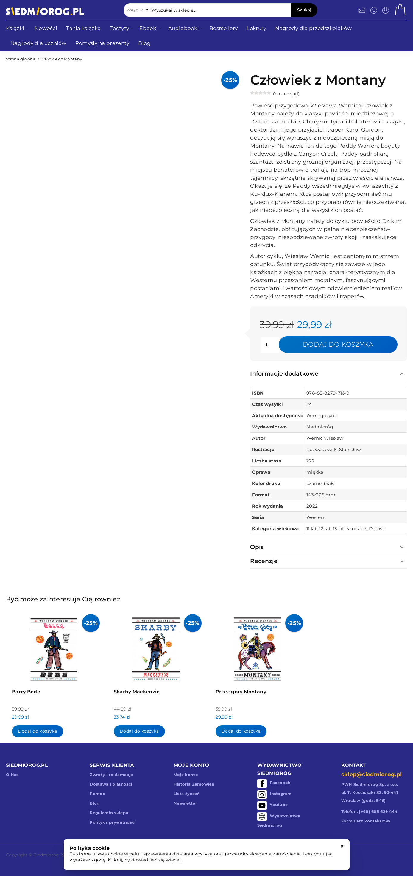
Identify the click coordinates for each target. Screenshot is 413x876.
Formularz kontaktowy (366, 821)
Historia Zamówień (194, 784)
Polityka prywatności (112, 822)
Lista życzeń (187, 793)
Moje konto (186, 774)
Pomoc (97, 793)
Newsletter (185, 803)
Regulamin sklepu (109, 812)
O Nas (12, 774)
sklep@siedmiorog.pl (371, 774)
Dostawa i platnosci (111, 784)
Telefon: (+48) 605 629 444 (369, 811)
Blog (94, 803)
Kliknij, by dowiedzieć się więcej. (144, 860)
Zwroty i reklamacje (111, 774)
